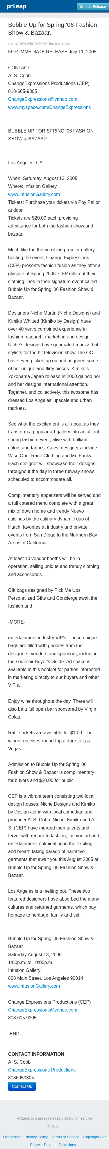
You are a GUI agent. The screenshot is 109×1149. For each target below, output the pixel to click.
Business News (59, 43)
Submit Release (93, 7)
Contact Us (22, 1086)
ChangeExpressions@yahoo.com (42, 99)
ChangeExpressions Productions (42, 1069)
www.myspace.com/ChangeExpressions (49, 107)
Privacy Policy (36, 1137)
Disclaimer (12, 1137)
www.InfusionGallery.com (34, 194)
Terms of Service (65, 1137)
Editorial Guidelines (60, 1145)
